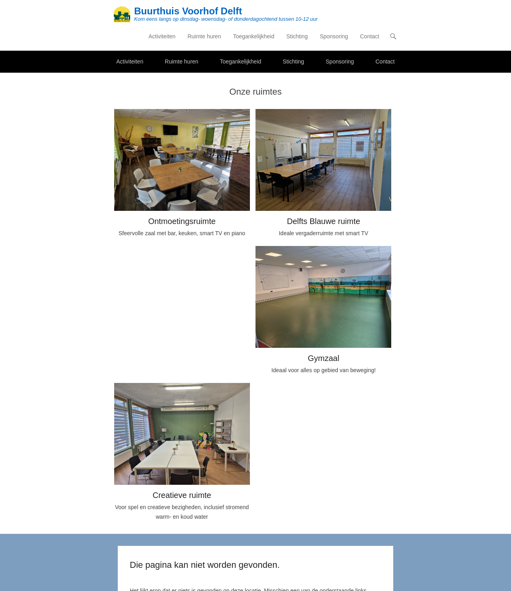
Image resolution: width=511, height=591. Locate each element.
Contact (369, 36)
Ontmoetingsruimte (182, 221)
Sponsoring (334, 36)
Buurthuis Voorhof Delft (188, 11)
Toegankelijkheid (254, 36)
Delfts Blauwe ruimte (323, 221)
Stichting (297, 36)
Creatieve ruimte (182, 495)
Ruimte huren (204, 36)
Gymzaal (323, 358)
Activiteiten (162, 36)
